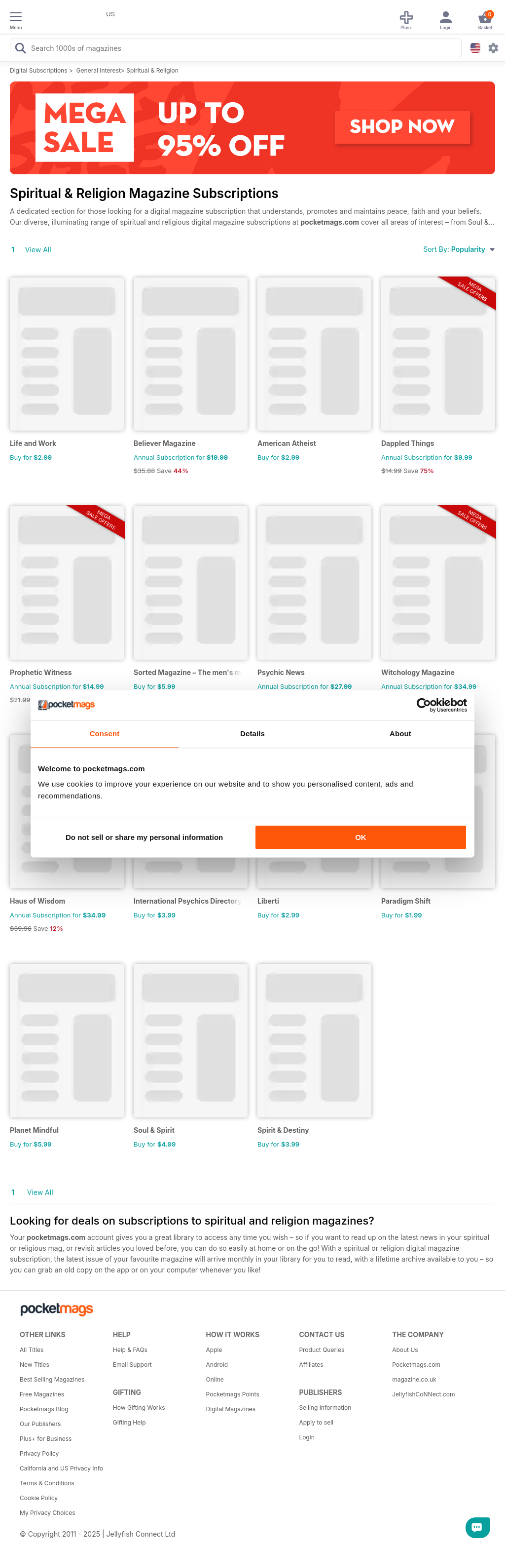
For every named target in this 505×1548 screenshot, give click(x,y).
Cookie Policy (39, 1498)
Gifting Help (129, 1422)
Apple (214, 1349)
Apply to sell (316, 1422)
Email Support (132, 1364)
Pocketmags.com (416, 1364)
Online (215, 1379)
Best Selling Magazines (52, 1379)
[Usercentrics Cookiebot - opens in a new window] (424, 705)
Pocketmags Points (232, 1394)
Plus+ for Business (46, 1438)
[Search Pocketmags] (20, 49)
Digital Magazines (230, 1409)
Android (217, 1364)
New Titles (34, 1364)
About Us (405, 1349)
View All (38, 249)
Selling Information (325, 1407)
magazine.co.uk (414, 1379)
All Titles (31, 1349)
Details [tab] (252, 733)
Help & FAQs (130, 1349)
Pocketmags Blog (44, 1409)
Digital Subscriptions (39, 70)
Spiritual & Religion (152, 70)
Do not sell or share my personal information (144, 837)
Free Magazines (42, 1394)
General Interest (98, 70)
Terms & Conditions (47, 1483)
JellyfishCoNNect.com (423, 1394)
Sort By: (459, 249)
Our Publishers (40, 1424)
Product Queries (321, 1349)
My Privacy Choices (47, 1512)
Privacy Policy (39, 1453)
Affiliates (311, 1364)
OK (360, 837)
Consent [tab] (105, 733)
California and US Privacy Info (61, 1468)
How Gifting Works (139, 1407)
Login (306, 1437)
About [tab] (400, 733)
